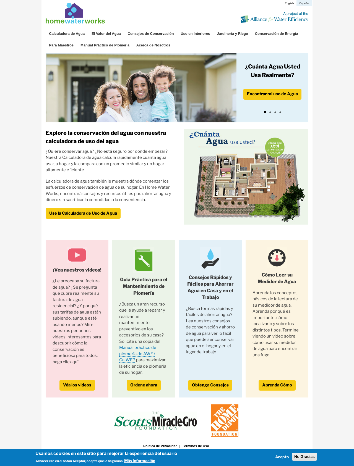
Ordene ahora (143, 385)
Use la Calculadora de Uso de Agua (83, 213)
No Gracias (304, 456)
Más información (139, 460)
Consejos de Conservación (151, 33)
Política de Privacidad (160, 446)
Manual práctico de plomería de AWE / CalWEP (137, 353)
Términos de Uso (195, 446)
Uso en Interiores (195, 33)
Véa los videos (77, 385)
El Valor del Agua (106, 33)
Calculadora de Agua (67, 33)
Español (304, 3)
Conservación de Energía (276, 33)
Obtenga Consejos (210, 385)
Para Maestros (61, 45)
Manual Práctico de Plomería (104, 45)
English (289, 3)
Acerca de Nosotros (153, 45)
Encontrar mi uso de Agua (272, 93)
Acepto (282, 456)
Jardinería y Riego (232, 33)
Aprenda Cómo (277, 385)
